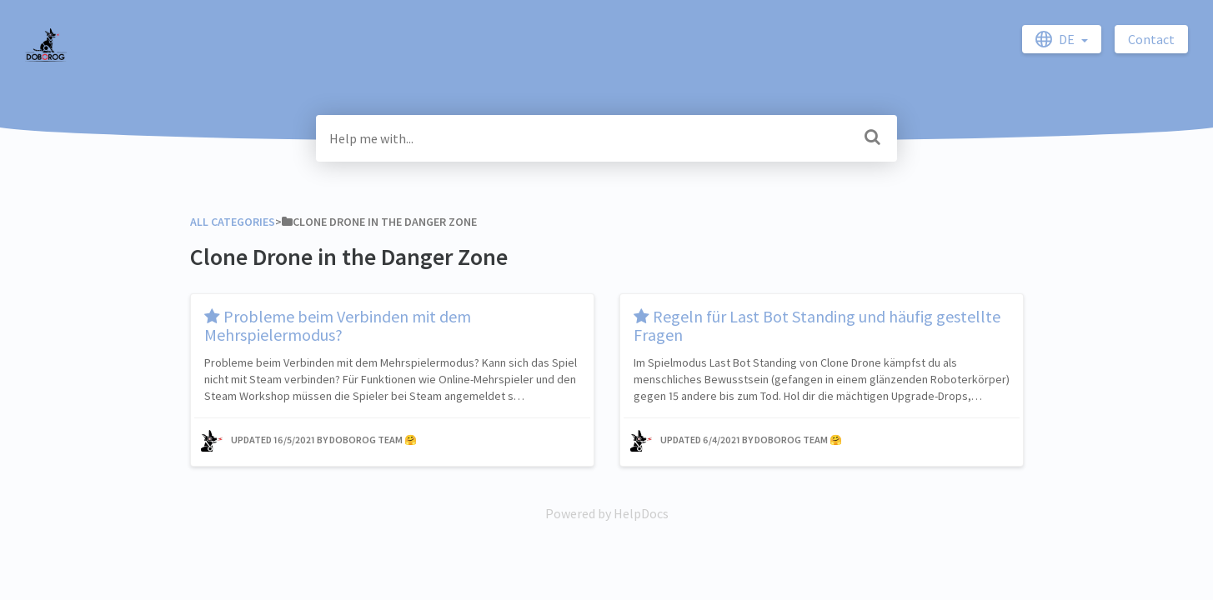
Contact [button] (1151, 39)
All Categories (232, 221)
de (1056, 39)
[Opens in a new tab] (607, 513)
